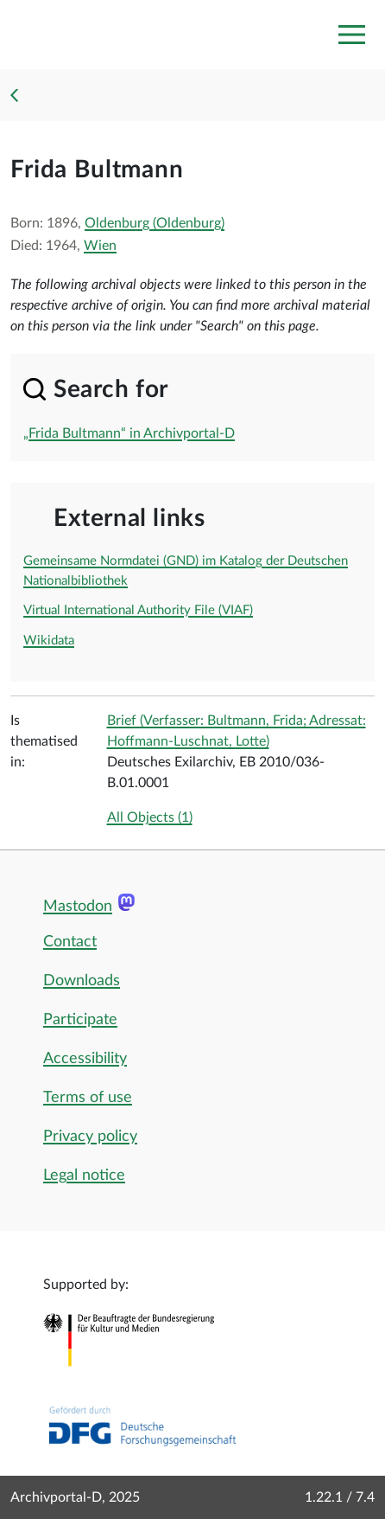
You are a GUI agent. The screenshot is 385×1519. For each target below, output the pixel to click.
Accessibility (85, 1059)
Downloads (81, 981)
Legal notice (84, 1175)
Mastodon (77, 906)
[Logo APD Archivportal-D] (40, 34)
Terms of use (87, 1098)
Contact (70, 942)
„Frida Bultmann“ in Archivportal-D (129, 433)
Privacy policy (90, 1136)
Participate (80, 1020)
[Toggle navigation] (351, 34)
